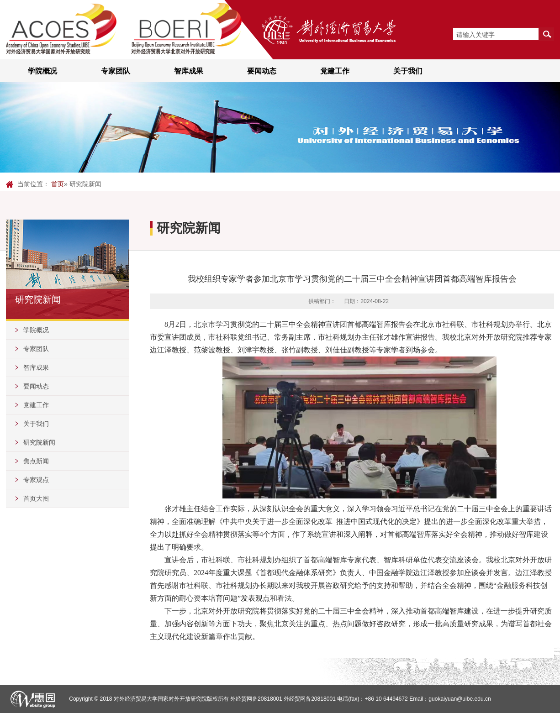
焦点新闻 (36, 461)
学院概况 (42, 71)
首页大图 (36, 498)
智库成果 (188, 71)
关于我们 (408, 71)
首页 (57, 184)
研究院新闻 (39, 442)
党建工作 (334, 71)
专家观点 (36, 479)
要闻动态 (261, 71)
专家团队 (115, 71)
